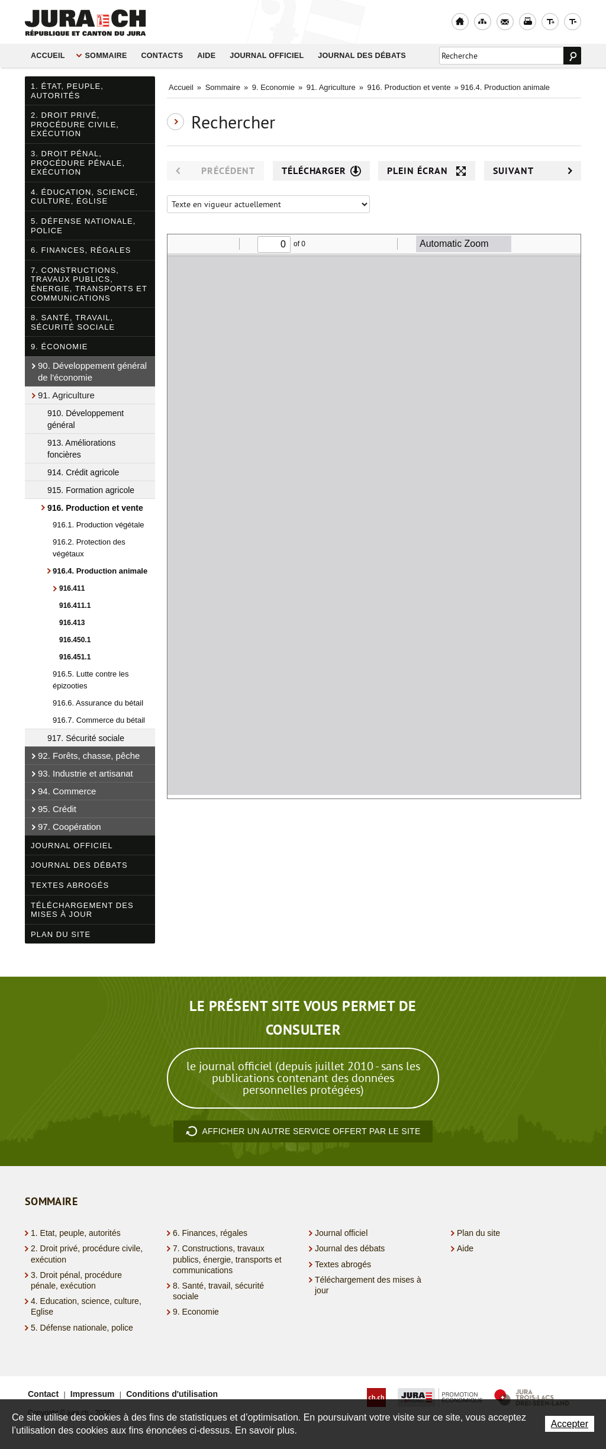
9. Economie (273, 87)
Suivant (532, 171)
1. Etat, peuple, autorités (76, 1233)
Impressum (92, 1394)
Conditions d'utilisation (172, 1394)
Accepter (569, 1424)
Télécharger (321, 171)
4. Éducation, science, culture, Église (84, 197)
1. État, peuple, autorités (67, 91)
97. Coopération (69, 827)
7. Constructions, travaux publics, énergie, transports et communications (89, 284)
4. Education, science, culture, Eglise (86, 1306)
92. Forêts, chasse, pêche (89, 756)
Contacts (162, 55)
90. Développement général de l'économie (92, 371)
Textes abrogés (70, 885)
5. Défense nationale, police (83, 226)
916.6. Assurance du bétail (98, 702)
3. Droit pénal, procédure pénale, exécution (78, 162)
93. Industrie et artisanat (85, 773)
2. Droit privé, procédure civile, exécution (75, 124)
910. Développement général (85, 419)
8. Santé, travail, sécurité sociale (73, 322)
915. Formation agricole (90, 490)
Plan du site (61, 934)
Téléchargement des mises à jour (82, 910)
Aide (206, 55)
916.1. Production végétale (98, 524)
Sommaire (106, 55)
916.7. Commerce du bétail (99, 720)
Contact (43, 1394)
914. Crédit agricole (83, 472)
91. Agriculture (66, 395)
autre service (302, 1132)
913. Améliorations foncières (81, 448)
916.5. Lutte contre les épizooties (91, 679)
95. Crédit (57, 809)
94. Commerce (67, 791)
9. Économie (59, 346)
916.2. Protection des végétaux (89, 547)
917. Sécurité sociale (85, 738)
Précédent (215, 171)
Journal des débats (362, 55)
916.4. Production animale (100, 570)
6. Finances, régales (81, 250)
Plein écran (426, 171)
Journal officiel (267, 55)
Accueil (48, 55)
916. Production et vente (95, 508)
